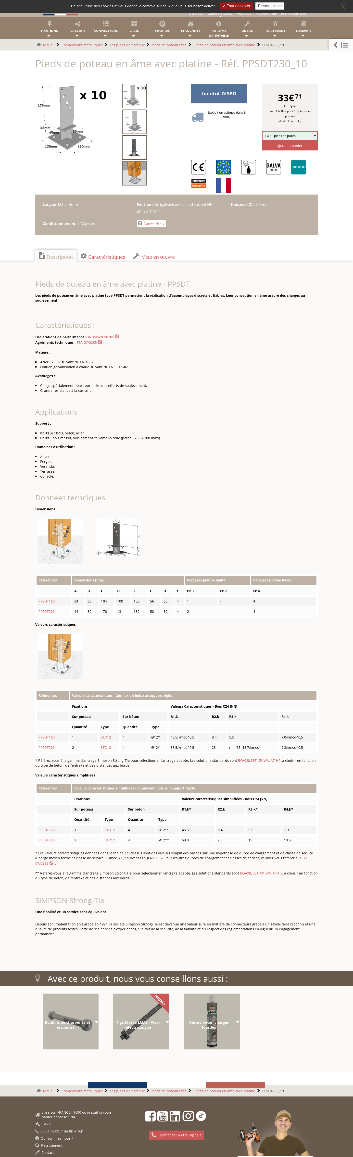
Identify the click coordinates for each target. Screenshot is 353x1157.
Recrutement (49, 1145)
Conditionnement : (61, 223)
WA (266, 760)
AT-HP (275, 760)
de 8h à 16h (59, 1131)
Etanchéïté (190, 27)
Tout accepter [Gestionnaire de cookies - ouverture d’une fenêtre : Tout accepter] (236, 6)
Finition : (145, 204)
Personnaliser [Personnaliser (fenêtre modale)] (270, 6)
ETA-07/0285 (86, 342)
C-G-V (42, 1124)
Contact (44, 1152)
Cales (134, 27)
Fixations (49, 27)
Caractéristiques (103, 256)
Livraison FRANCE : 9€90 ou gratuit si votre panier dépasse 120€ (73, 1114)
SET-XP (256, 760)
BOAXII (243, 760)
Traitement (275, 27)
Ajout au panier (290, 145)
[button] (341, 45)
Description (56, 256)
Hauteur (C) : (243, 204)
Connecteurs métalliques (82, 45)
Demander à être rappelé (176, 1135)
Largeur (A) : (55, 204)
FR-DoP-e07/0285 (100, 337)
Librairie (303, 27)
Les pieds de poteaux (127, 45)
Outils (247, 27)
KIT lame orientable (219, 29)
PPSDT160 (46, 601)
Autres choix (151, 223)
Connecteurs (106, 27)
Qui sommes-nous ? (54, 1138)
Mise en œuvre (154, 256)
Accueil (48, 45)
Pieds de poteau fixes (169, 45)
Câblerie (77, 27)
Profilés (162, 27)
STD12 (106, 737)
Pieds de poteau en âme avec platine (224, 45)
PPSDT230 (46, 611)
